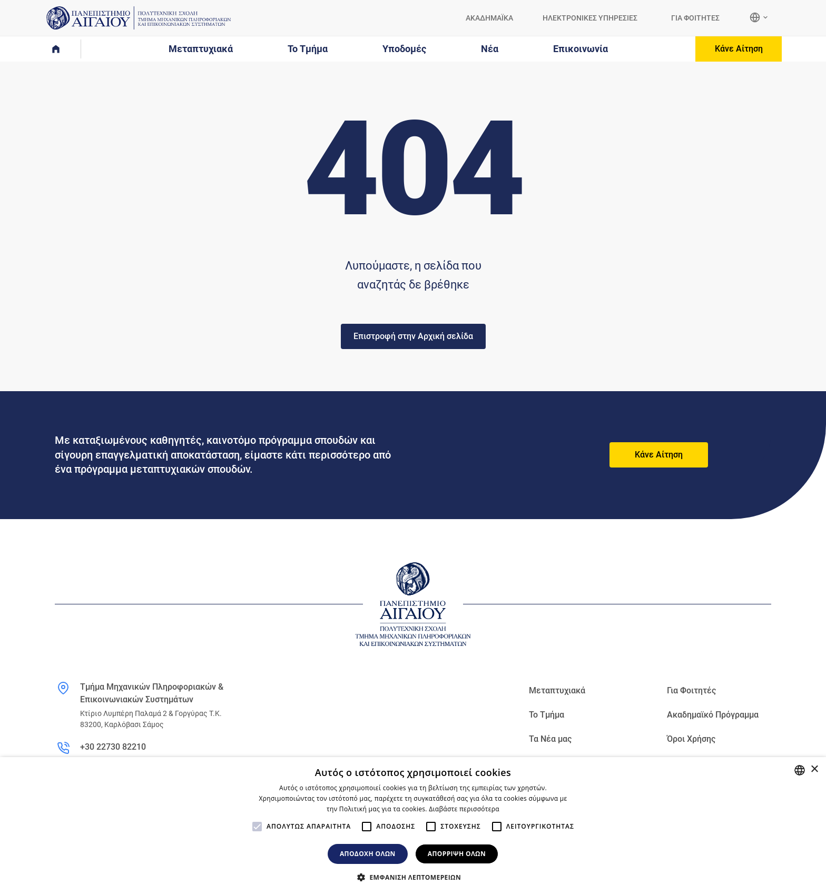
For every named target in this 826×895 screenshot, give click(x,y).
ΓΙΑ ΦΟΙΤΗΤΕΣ (695, 18)
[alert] (413, 826)
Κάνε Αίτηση (739, 49)
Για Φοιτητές (691, 690)
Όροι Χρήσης (691, 739)
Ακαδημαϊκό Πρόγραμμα (713, 715)
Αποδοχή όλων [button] (368, 853)
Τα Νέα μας (550, 739)
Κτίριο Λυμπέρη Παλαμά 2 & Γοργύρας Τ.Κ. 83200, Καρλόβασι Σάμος (151, 719)
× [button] (814, 769)
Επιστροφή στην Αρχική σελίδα (413, 336)
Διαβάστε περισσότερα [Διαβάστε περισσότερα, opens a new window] (464, 808)
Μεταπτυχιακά (557, 690)
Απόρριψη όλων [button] (457, 853)
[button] (413, 877)
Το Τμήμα (546, 715)
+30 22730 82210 (113, 747)
